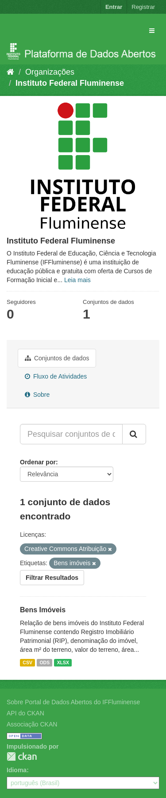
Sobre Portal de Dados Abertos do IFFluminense (73, 702)
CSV (27, 662)
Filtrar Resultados (52, 577)
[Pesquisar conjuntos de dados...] (71, 434)
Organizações (49, 72)
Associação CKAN (32, 724)
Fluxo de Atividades (56, 376)
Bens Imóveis (43, 610)
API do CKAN (25, 713)
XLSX (63, 662)
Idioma (17, 770)
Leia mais (77, 279)
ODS (44, 662)
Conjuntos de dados (57, 358)
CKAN (22, 756)
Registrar (143, 7)
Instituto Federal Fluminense (69, 83)
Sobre (37, 394)
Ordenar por (38, 462)
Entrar (113, 7)
